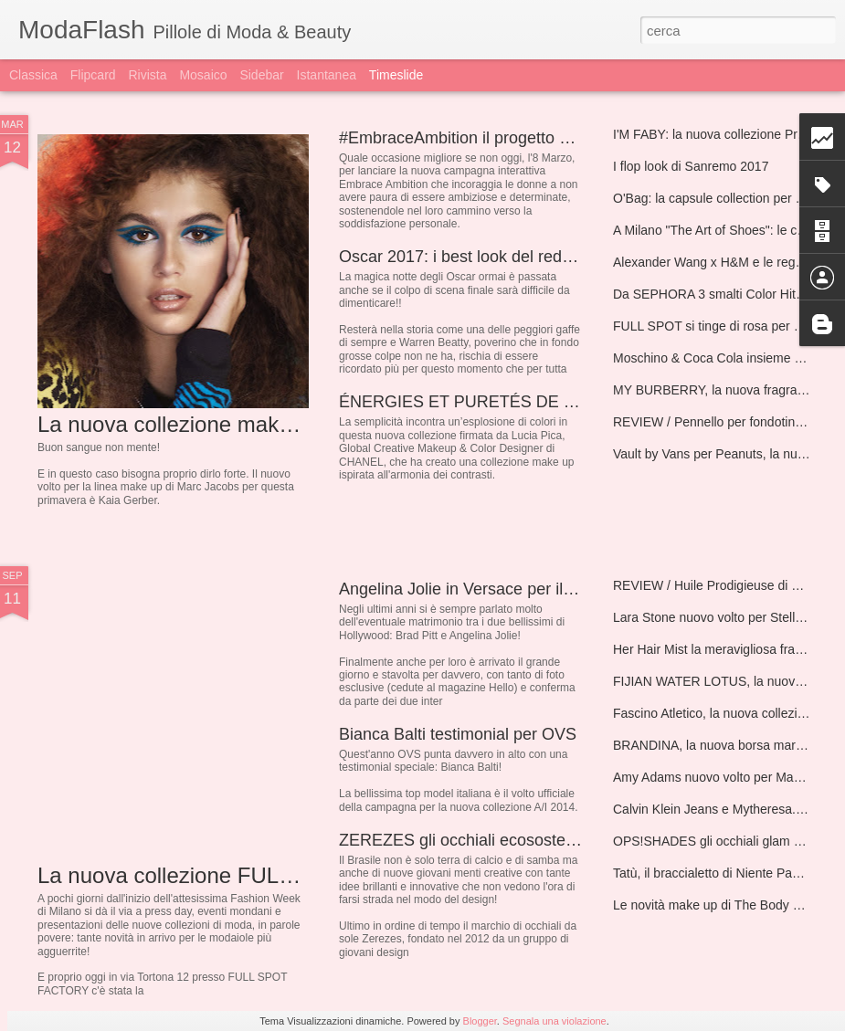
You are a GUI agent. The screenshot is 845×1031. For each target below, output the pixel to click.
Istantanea (326, 75)
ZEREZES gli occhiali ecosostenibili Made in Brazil (523, 840)
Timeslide (396, 75)
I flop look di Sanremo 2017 (690, 166)
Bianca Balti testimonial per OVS (457, 734)
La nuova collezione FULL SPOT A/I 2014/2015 (267, 875)
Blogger (480, 1020)
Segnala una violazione (554, 1020)
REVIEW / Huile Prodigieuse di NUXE (720, 585)
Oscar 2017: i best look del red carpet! (478, 256)
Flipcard (93, 75)
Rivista (147, 75)
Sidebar (261, 75)
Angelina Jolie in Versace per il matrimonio (494, 589)
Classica (33, 75)
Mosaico (203, 75)
